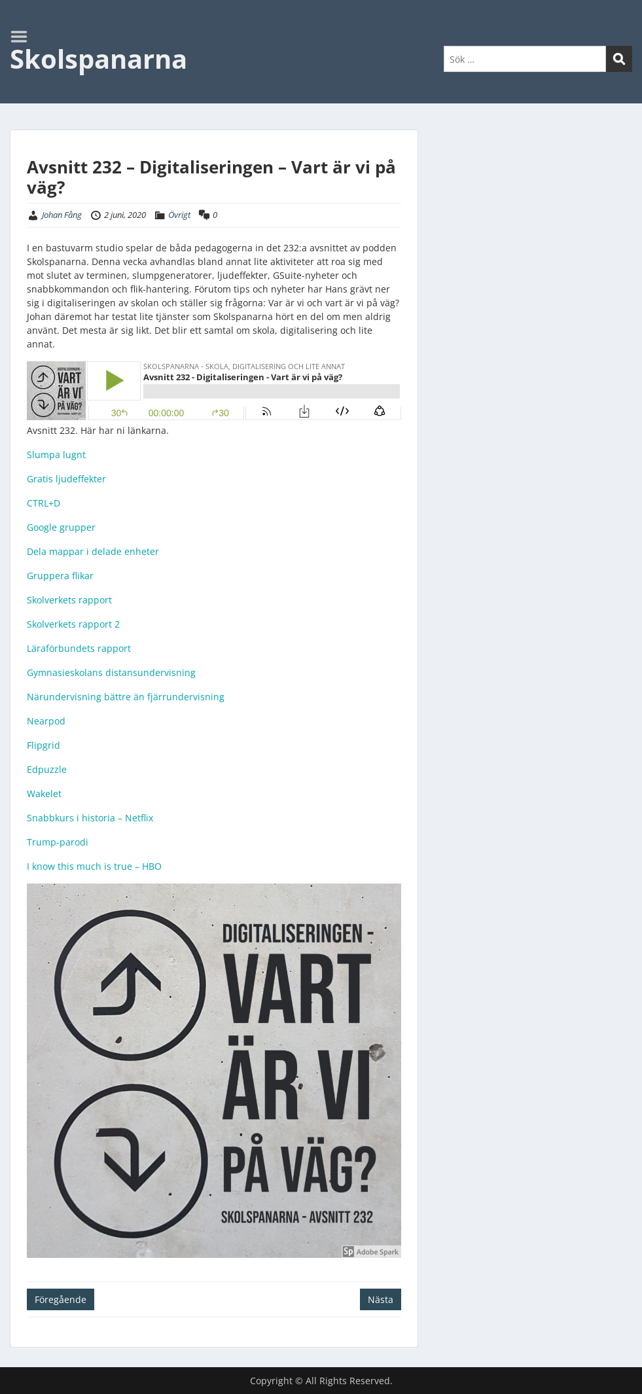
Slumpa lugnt (56, 454)
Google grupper (61, 527)
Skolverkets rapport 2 (73, 624)
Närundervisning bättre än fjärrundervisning (125, 696)
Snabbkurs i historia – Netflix (90, 818)
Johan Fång (62, 215)
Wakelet (44, 793)
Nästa (380, 1299)
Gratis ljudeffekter (66, 479)
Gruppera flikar (60, 575)
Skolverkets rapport (69, 600)
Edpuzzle (47, 769)
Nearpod (46, 721)
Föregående (60, 1299)
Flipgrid (43, 745)
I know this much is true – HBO (94, 866)
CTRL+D (43, 503)
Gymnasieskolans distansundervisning (111, 672)
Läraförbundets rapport (79, 648)
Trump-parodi (57, 842)
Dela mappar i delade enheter (93, 551)
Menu (23, 36)
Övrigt (179, 215)
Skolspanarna (98, 59)
